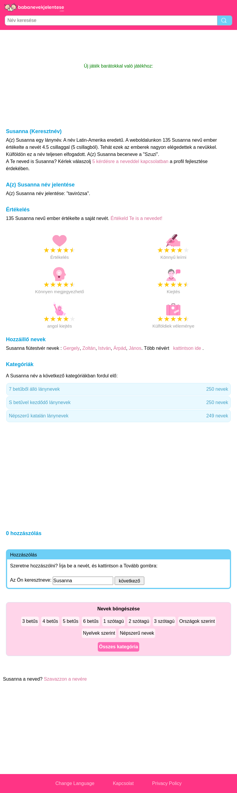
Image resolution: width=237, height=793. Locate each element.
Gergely (71, 348)
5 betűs (70, 621)
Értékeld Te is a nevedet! (136, 218)
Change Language (75, 783)
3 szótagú (164, 621)
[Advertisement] (118, 46)
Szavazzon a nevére (65, 679)
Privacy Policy (167, 783)
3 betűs (30, 621)
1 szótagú (113, 621)
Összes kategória (118, 646)
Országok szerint (197, 621)
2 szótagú (139, 621)
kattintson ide (187, 348)
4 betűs (50, 621)
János (135, 348)
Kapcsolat (123, 783)
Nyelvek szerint (99, 633)
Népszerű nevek (137, 633)
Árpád (119, 348)
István (104, 348)
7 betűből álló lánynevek (118, 389)
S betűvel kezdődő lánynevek (118, 402)
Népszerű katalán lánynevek (118, 415)
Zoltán (88, 348)
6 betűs (90, 621)
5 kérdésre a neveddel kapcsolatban (131, 161)
